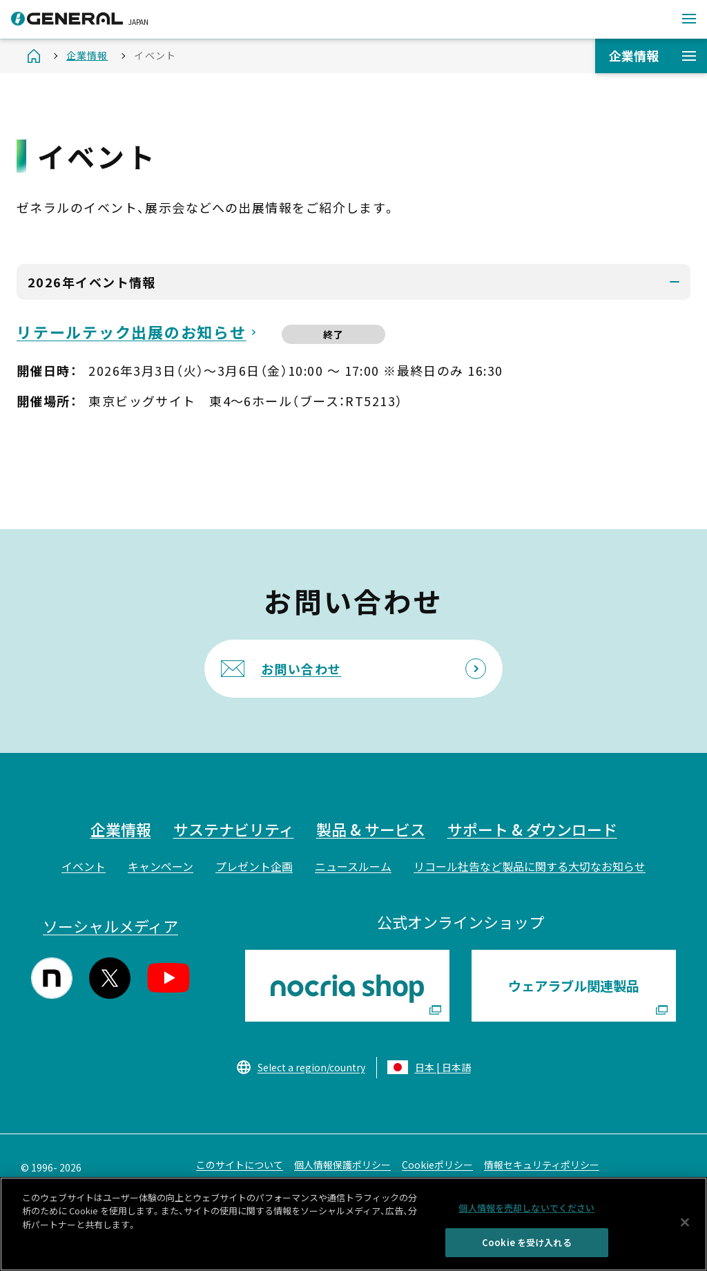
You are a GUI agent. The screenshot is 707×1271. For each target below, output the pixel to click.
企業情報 (652, 55)
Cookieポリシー (437, 1165)
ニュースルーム (353, 866)
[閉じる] (685, 1227)
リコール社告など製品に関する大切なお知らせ (530, 866)
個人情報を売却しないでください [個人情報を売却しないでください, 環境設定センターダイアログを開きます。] (526, 1212)
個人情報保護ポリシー (342, 1165)
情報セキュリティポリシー (541, 1165)
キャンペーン (160, 866)
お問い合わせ (301, 669)
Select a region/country (311, 1067)
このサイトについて (239, 1165)
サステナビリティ (233, 829)
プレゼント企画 (254, 866)
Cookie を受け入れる (527, 1247)
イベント (83, 866)
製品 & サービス (370, 829)
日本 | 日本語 (443, 1067)
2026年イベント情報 (92, 282)
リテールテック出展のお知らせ (131, 332)
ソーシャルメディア (110, 926)
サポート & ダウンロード (532, 829)
